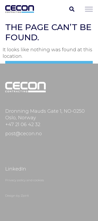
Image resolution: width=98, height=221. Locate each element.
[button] (72, 9)
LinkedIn (15, 169)
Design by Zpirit (17, 195)
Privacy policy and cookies (24, 180)
